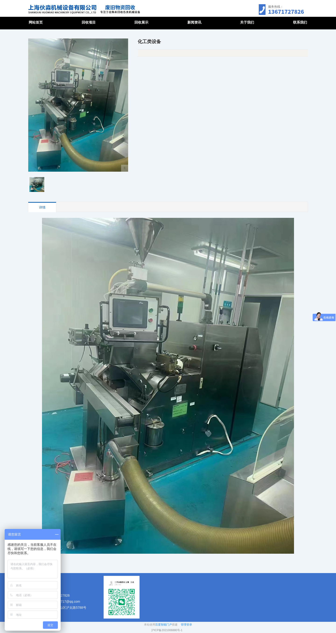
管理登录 (186, 624)
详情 (42, 207)
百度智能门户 (163, 624)
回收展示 (141, 22)
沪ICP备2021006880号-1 (166, 630)
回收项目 (89, 22)
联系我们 (300, 22)
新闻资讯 (194, 22)
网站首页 (36, 22)
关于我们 (247, 22)
